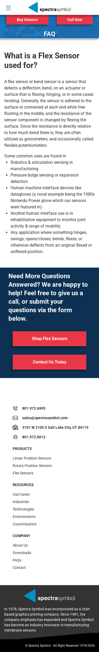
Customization (25, 524)
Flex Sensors (23, 473)
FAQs (17, 560)
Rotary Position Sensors (32, 466)
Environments (24, 516)
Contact (19, 567)
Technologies (23, 509)
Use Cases (21, 494)
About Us (20, 545)
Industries (21, 502)
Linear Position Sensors (32, 458)
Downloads (22, 553)
